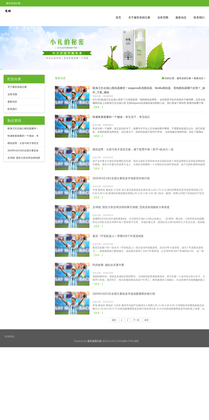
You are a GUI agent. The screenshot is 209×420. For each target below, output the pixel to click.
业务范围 (162, 17)
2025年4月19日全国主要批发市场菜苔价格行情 (121, 206)
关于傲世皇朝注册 (139, 17)
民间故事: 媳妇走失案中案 (108, 293)
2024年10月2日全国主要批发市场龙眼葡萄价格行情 (124, 321)
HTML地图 (133, 347)
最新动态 (180, 17)
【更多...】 (98, 121)
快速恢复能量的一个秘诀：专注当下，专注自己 (121, 130)
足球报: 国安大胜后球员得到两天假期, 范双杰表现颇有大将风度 (131, 235)
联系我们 (199, 17)
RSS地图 (122, 347)
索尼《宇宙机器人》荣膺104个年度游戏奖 (118, 264)
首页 (118, 17)
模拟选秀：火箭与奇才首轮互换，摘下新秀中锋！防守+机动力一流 (133, 177)
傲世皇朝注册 (184, 78)
